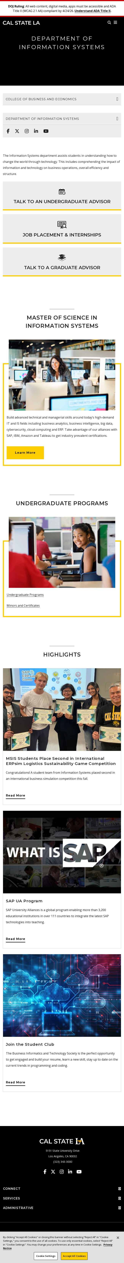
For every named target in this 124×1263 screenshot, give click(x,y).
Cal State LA (21, 23)
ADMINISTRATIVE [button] (62, 1208)
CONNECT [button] (62, 1189)
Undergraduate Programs (25, 595)
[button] (115, 22)
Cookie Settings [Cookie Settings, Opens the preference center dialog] (45, 1258)
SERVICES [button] (62, 1198)
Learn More (25, 452)
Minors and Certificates (23, 605)
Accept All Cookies (74, 1258)
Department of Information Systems (42, 119)
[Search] (109, 22)
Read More (15, 795)
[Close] (118, 1240)
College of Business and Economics (41, 99)
